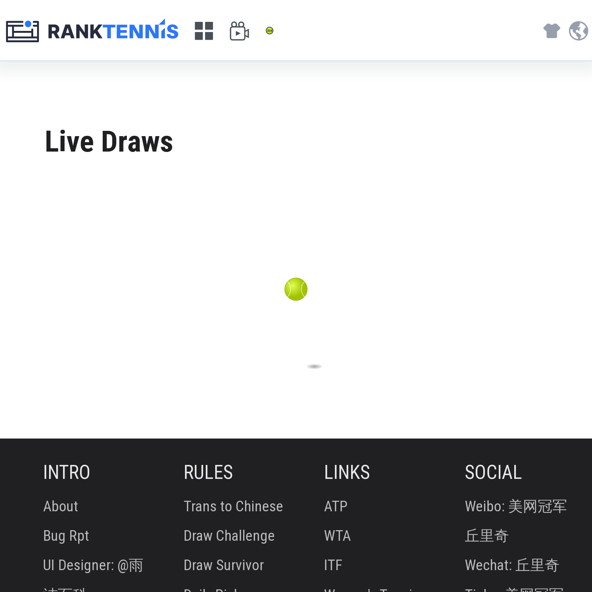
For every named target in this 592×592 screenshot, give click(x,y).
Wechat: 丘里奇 (512, 565)
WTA (337, 536)
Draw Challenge (229, 536)
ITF (333, 565)
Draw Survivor (223, 565)
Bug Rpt (66, 536)
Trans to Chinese (233, 507)
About (60, 507)
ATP (336, 507)
